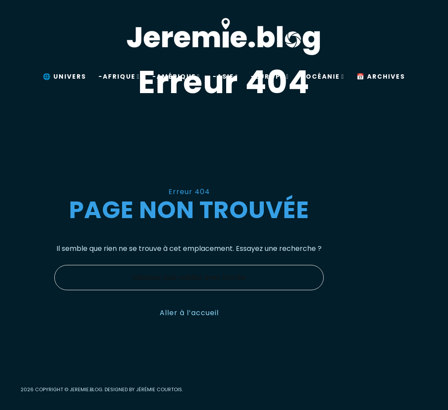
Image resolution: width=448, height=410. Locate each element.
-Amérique (174, 76)
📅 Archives (381, 76)
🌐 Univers (64, 76)
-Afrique (117, 76)
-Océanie (320, 76)
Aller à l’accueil (189, 313)
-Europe (268, 76)
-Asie (223, 76)
